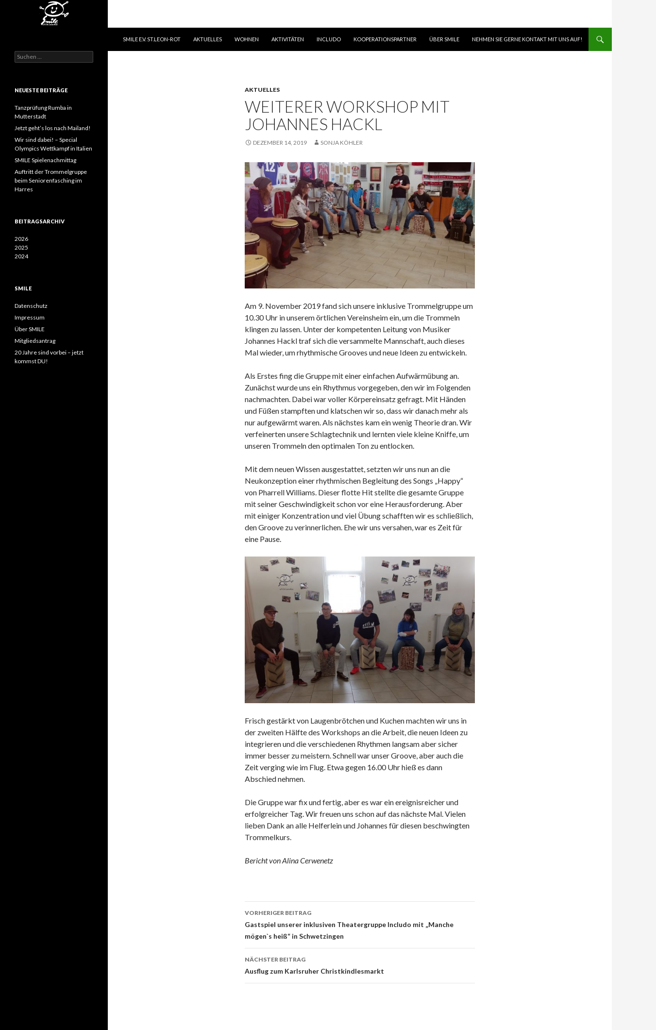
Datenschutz (31, 305)
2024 (21, 256)
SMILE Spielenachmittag (45, 160)
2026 (21, 238)
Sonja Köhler (341, 142)
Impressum (30, 317)
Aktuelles (207, 39)
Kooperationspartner (385, 39)
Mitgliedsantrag (35, 340)
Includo (329, 39)
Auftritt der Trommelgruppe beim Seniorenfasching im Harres (51, 180)
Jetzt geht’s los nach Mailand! (53, 128)
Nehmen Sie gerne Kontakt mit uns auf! (527, 39)
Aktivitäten (287, 39)
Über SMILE (444, 39)
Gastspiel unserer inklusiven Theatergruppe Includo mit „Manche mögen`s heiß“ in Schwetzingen (360, 923)
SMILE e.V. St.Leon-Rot (152, 39)
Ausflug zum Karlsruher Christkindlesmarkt (360, 964)
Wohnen (247, 39)
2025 (21, 247)
